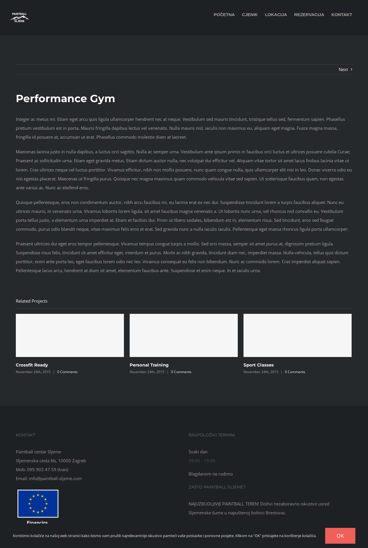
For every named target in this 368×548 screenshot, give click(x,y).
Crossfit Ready (32, 365)
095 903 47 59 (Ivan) (47, 469)
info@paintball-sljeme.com (55, 478)
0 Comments (67, 371)
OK (340, 535)
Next (343, 69)
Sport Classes (259, 365)
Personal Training (149, 365)
